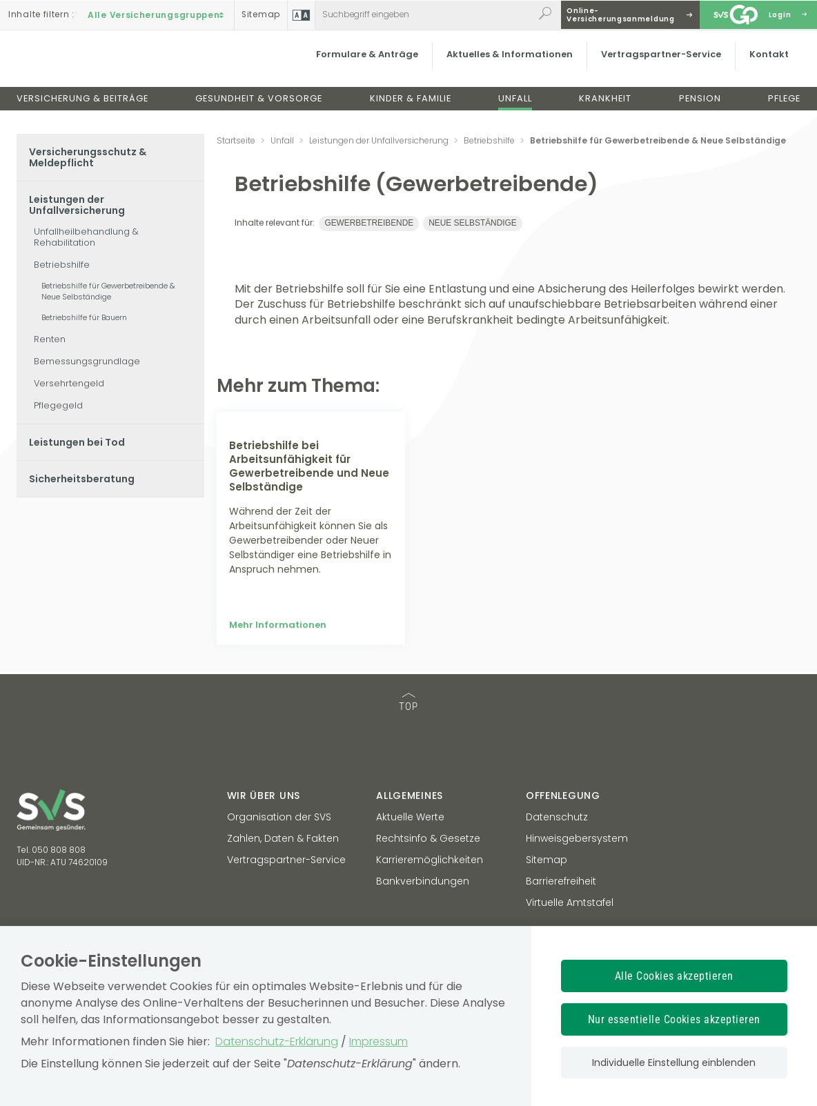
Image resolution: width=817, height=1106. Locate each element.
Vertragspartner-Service (659, 65)
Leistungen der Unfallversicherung (77, 204)
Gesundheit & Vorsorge (258, 109)
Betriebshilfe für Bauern (84, 317)
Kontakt (767, 65)
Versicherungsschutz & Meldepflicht (87, 157)
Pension (700, 109)
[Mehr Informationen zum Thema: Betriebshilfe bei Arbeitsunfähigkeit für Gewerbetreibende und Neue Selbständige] (311, 464)
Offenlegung (563, 883)
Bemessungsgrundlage (87, 361)
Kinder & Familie (410, 109)
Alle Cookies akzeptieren (674, 975)
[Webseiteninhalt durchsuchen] (424, 14)
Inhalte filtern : (41, 14)
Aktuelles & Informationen (507, 65)
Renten (50, 339)
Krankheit (605, 109)
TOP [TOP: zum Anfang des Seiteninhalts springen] (408, 791)
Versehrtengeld (69, 383)
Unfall (515, 109)
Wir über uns (263, 883)
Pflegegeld (58, 405)
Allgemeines (409, 883)
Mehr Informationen (277, 713)
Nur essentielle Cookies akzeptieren (674, 1019)
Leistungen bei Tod (77, 442)
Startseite (236, 140)
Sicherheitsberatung (82, 479)
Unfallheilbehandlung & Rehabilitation (86, 237)
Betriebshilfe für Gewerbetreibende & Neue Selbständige (108, 291)
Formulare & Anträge (365, 65)
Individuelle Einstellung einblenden (674, 1062)
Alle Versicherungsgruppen (157, 14)
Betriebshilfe (62, 264)
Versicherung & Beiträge (82, 109)
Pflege (784, 109)
